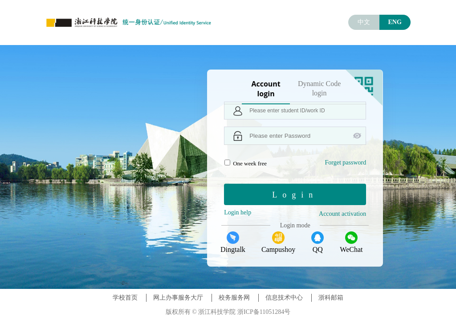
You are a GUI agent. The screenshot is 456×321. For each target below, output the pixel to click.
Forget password (345, 162)
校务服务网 (234, 297)
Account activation (342, 213)
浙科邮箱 (330, 297)
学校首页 (125, 297)
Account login (265, 89)
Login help (237, 212)
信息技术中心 (284, 297)
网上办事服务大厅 (178, 297)
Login (295, 194)
